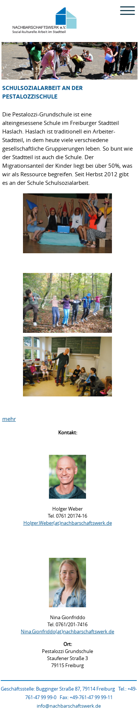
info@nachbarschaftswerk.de (69, 705)
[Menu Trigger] (127, 10)
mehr (9, 418)
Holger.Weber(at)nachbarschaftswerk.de (67, 523)
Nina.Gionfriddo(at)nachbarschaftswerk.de (67, 631)
